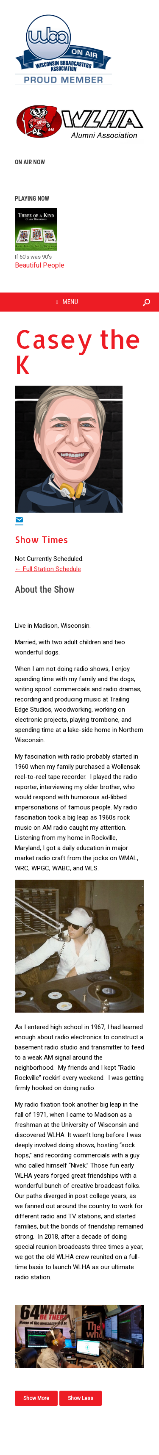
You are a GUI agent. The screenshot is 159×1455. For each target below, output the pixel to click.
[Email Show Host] (19, 521)
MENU (67, 302)
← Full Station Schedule (48, 569)
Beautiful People (39, 265)
